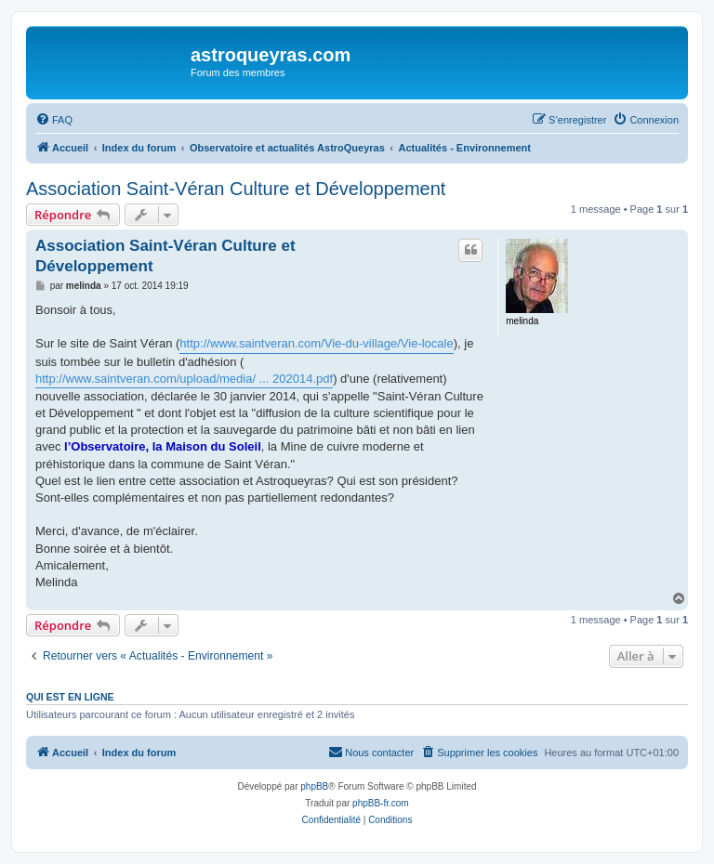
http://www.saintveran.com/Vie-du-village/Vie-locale (316, 343)
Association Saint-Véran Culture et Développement (235, 188)
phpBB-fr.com (380, 803)
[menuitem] (54, 120)
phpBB (314, 786)
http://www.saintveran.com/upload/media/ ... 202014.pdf (184, 379)
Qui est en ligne (70, 696)
